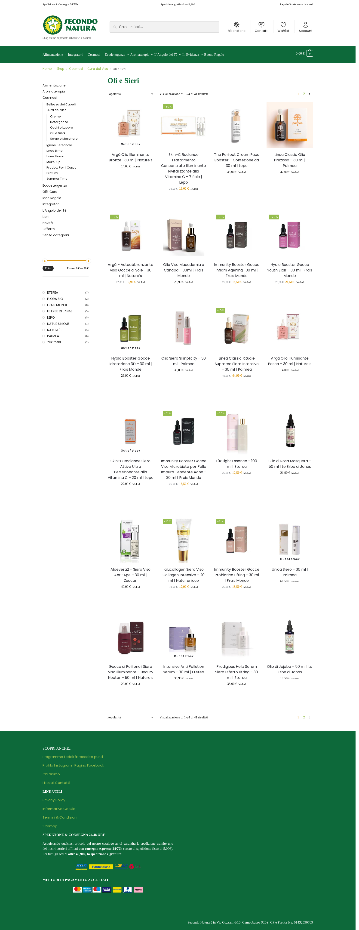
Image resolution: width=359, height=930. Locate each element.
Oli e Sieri (57, 130)
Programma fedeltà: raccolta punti (73, 754)
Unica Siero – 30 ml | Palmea (290, 569)
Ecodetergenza (55, 183)
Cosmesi (76, 66)
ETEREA (52, 290)
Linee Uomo (55, 153)
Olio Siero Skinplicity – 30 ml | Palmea (183, 358)
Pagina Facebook (89, 762)
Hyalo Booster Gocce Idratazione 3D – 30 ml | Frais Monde (130, 361)
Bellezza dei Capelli (61, 102)
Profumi (52, 170)
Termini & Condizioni (60, 814)
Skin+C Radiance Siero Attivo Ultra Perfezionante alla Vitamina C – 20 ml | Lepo (130, 467)
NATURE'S (54, 327)
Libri (46, 214)
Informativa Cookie (59, 806)
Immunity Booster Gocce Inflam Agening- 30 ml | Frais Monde (236, 267)
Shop (60, 66)
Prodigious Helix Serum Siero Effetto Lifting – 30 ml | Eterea (236, 669)
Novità (48, 220)
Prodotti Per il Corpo (61, 165)
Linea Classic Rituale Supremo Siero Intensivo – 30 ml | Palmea (237, 361)
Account (306, 27)
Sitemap (50, 823)
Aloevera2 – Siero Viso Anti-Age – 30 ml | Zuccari (130, 572)
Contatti (261, 27)
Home (47, 66)
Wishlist (283, 27)
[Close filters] (90, 75)
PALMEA (53, 333)
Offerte (49, 226)
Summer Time (57, 176)
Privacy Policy (54, 797)
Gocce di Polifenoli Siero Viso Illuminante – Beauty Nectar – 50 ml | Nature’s (130, 669)
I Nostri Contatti (56, 780)
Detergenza (59, 119)
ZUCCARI (54, 339)
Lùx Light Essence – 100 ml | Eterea (236, 461)
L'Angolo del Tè (55, 208)
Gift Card (50, 189)
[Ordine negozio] (130, 91)
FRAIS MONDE (57, 302)
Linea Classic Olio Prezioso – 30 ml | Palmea (289, 157)
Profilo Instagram (57, 762)
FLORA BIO (55, 296)
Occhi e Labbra (61, 125)
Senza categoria (56, 232)
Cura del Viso (97, 66)
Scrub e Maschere (64, 136)
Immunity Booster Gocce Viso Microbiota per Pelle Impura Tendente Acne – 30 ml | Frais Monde (183, 467)
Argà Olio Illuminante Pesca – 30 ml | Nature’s (289, 358)
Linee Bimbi (54, 148)
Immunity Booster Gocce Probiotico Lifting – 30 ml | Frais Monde (236, 572)
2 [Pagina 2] (304, 91)
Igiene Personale (59, 142)
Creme (55, 114)
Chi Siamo (51, 771)
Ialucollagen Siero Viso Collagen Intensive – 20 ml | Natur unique (184, 572)
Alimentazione (54, 82)
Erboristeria (236, 27)
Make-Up (53, 159)
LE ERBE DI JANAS (60, 308)
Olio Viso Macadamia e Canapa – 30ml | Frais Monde (183, 267)
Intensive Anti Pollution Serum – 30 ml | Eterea (183, 666)
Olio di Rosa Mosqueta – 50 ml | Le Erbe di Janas (289, 461)
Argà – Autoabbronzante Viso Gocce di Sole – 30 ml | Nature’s (130, 267)
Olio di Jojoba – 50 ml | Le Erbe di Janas (289, 666)
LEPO (51, 315)
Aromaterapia (54, 88)
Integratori (51, 201)
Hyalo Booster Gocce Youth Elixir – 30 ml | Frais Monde (289, 267)
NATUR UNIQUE (58, 321)
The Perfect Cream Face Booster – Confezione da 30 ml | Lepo (236, 157)
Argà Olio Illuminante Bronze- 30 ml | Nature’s (131, 154)
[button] (304, 53)
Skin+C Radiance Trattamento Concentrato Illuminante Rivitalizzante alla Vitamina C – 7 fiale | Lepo (183, 165)
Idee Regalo (52, 195)
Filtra (48, 265)
